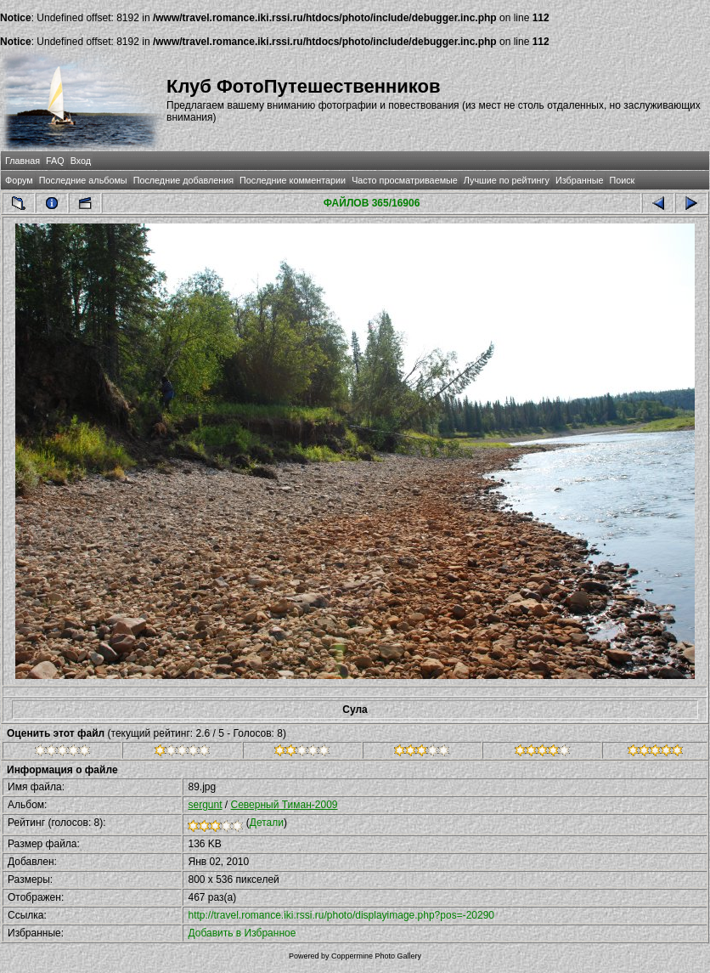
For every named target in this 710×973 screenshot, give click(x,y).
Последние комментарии (292, 180)
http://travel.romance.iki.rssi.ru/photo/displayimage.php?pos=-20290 (341, 915)
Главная (22, 161)
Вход (80, 161)
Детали (267, 823)
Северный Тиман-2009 (284, 805)
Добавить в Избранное (242, 933)
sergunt (205, 805)
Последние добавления (183, 180)
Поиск (621, 180)
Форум (19, 180)
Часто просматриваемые (405, 180)
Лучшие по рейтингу (506, 180)
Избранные (579, 180)
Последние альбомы (83, 180)
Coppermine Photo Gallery (376, 956)
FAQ (55, 161)
